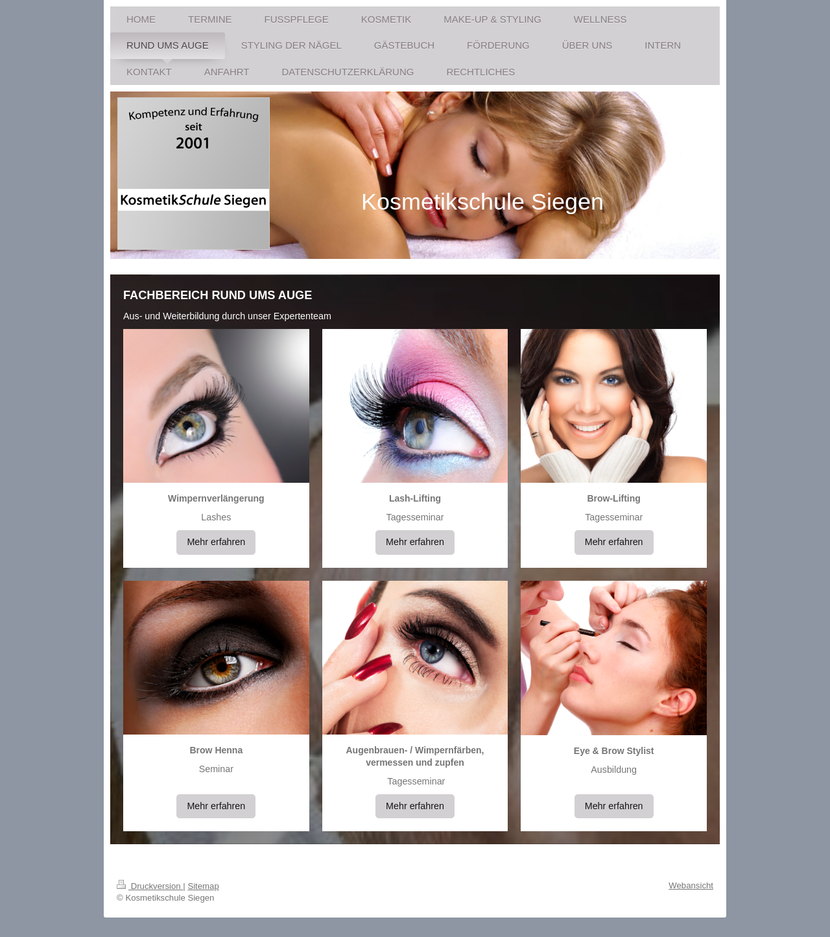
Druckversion (150, 886)
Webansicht (691, 885)
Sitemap (203, 886)
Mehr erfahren (216, 542)
